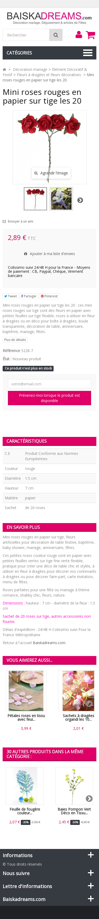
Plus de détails (15, 340)
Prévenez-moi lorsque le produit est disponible (49, 398)
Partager (29, 296)
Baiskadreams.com (49, 642)
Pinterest (49, 296)
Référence (11, 350)
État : (7, 358)
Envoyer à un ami (20, 221)
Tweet (10, 296)
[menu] (78, 34)
